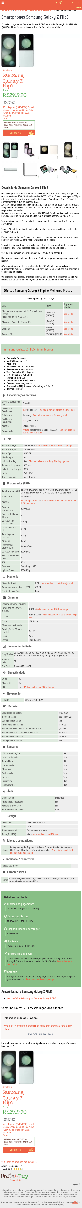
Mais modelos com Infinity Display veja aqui (49, 461)
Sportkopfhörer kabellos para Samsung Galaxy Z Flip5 (31, 998)
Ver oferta (68, 314)
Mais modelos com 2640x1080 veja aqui (54, 445)
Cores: (5, 118)
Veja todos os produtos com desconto (19, 1162)
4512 (24, 410)
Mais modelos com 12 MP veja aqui (52, 609)
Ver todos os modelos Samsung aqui (50, 415)
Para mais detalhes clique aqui (40, 979)
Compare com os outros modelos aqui (57, 410)
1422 (24, 420)
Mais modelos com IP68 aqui (46, 834)
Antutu (26, 429)
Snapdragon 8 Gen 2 (30, 500)
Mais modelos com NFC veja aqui (39, 687)
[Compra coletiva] (8, 3)
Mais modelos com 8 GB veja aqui (57, 583)
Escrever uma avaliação (40, 1034)
